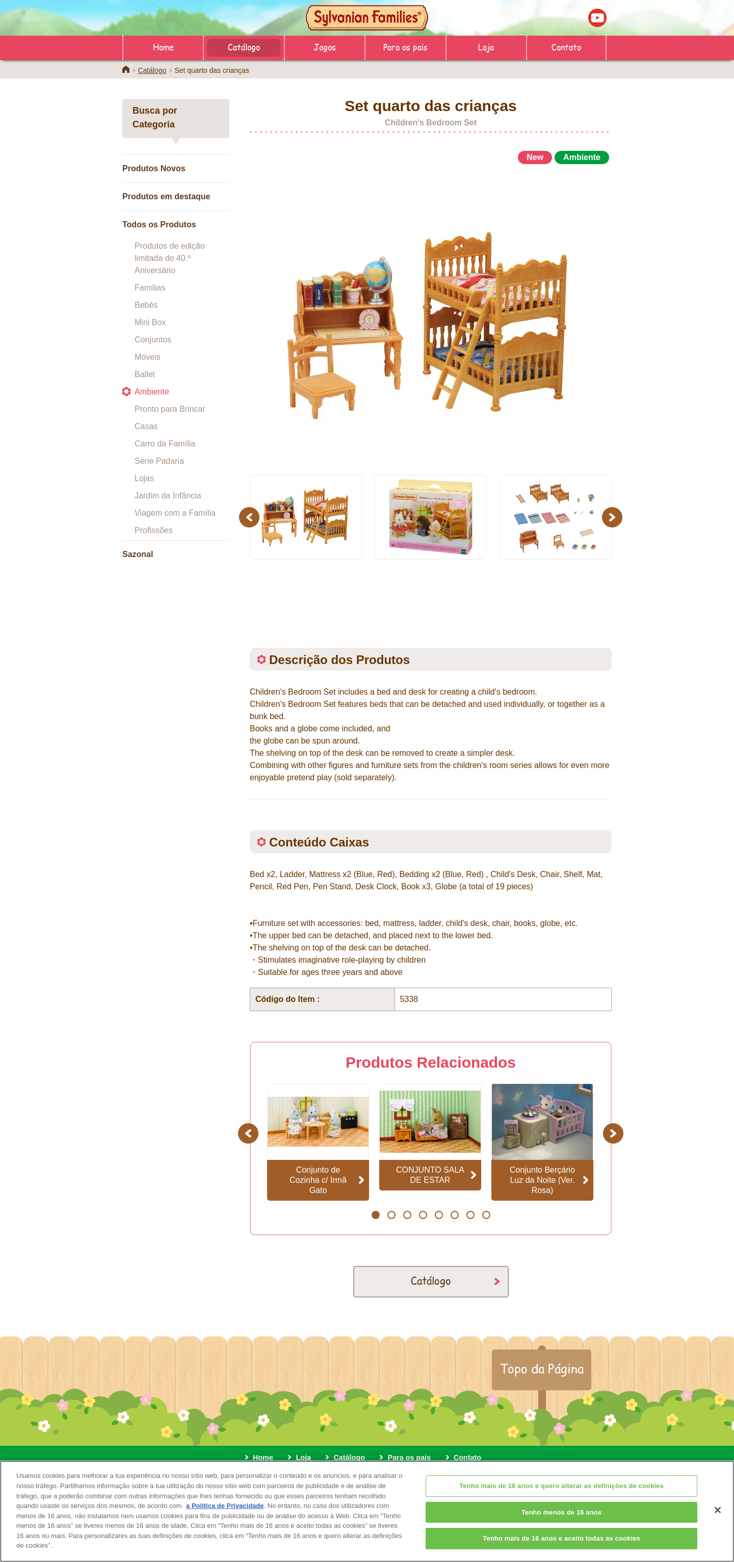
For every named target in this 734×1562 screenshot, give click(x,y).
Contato (566, 46)
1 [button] (375, 1214)
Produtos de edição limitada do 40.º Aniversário (170, 258)
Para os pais (405, 46)
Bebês (146, 305)
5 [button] (438, 1214)
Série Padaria (159, 461)
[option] (431, 315)
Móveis (148, 357)
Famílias (150, 287)
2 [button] (391, 1214)
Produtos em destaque (166, 196)
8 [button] (486, 1214)
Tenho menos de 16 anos (561, 1532)
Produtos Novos (154, 168)
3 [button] (407, 1214)
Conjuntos (153, 339)
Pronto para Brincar (170, 409)
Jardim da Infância (168, 495)
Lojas (144, 478)
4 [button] (423, 1214)
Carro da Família (165, 443)
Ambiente (152, 391)
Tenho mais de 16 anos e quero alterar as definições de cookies (561, 1506)
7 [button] (470, 1214)
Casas (146, 426)
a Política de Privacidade (225, 1525)
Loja (486, 46)
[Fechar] (717, 1530)
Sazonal (137, 554)
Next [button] (613, 517)
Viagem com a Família (175, 513)
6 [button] (454, 1214)
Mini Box (150, 322)
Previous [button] (250, 517)
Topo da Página (542, 1368)
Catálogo (244, 46)
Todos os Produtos (159, 224)
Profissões (154, 530)
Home (163, 46)
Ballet (145, 374)
